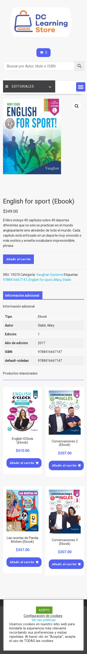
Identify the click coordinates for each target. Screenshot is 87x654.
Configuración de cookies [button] (43, 616)
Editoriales (19, 86)
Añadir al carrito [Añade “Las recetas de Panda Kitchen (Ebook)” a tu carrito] (22, 562)
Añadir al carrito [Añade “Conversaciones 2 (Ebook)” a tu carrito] (64, 465)
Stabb (66, 280)
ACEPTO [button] (44, 610)
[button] (80, 87)
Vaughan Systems (49, 274)
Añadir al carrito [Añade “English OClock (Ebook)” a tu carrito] (22, 463)
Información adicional (22, 295)
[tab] (22, 295)
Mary (57, 280)
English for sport (40, 280)
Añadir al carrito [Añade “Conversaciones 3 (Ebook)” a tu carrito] (64, 564)
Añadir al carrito (18, 259)
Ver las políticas (44, 620)
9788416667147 (15, 280)
